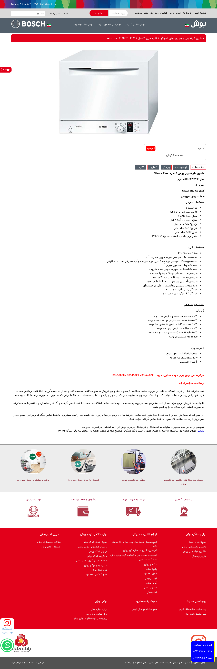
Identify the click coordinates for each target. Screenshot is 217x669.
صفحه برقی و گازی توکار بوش (91, 560)
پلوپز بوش (151, 569)
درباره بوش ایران (99, 609)
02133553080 (203, 658)
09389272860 (203, 651)
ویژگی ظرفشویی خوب (133, 480)
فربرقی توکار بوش (98, 551)
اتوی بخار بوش (149, 573)
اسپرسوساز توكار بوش (95, 565)
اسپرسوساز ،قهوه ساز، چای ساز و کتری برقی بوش (134, 544)
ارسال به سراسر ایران (134, 499)
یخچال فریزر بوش (197, 542)
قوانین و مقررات (158, 13)
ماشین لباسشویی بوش (194, 547)
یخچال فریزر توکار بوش (95, 542)
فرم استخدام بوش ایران (144, 609)
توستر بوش (151, 578)
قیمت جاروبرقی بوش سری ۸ (83, 480)
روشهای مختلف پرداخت (83, 499)
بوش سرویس (141, 13)
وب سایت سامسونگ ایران (192, 609)
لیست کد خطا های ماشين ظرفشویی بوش (183, 482)
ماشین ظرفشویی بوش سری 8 (33, 480)
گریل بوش (151, 583)
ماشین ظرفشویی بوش (194, 551)
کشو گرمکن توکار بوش (95, 574)
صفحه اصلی (199, 13)
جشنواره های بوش (51, 547)
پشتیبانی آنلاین (183, 499)
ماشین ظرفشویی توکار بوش (92, 547)
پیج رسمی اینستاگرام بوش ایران (90, 618)
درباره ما (186, 13)
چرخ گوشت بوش (148, 559)
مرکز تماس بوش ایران (96, 614)
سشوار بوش (150, 587)
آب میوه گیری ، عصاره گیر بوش (140, 550)
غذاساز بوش (150, 564)
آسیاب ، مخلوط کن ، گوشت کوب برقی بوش (133, 555)
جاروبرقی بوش (199, 556)
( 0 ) (5, 69)
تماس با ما (175, 13)
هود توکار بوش (99, 570)
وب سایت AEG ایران (195, 614)
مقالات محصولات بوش (49, 542)
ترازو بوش (152, 592)
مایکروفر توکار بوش (97, 556)
